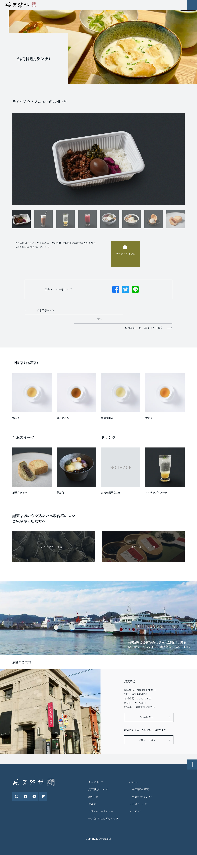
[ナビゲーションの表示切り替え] (192, 5)
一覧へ (98, 319)
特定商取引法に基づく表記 (103, 818)
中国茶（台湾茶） (140, 789)
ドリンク (137, 811)
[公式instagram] (16, 796)
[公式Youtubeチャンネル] (34, 796)
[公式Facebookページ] (25, 796)
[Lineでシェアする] (135, 289)
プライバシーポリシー (100, 811)
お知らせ (93, 797)
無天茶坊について (98, 789)
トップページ (95, 782)
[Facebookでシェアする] (115, 289)
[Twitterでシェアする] (125, 289)
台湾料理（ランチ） (142, 797)
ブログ (92, 804)
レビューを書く (147, 739)
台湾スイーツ (139, 804)
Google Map (147, 717)
